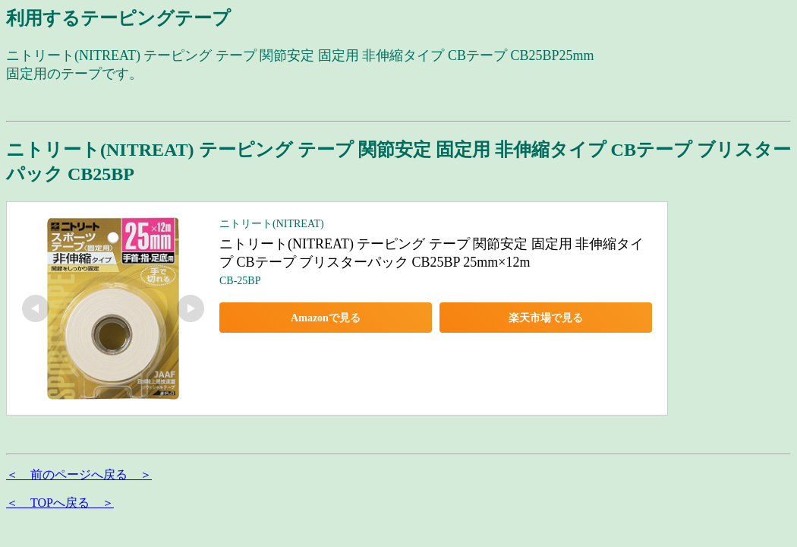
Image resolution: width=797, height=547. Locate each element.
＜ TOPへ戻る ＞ (60, 502)
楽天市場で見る (546, 318)
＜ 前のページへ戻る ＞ (79, 474)
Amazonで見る (326, 318)
